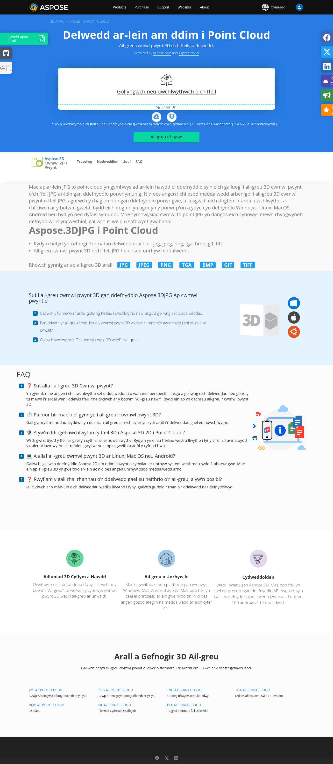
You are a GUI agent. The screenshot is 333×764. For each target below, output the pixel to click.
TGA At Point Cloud (252, 690)
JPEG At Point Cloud (115, 690)
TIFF (248, 265)
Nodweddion (107, 161)
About (204, 7)
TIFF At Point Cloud (183, 705)
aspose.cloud (189, 53)
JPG (124, 265)
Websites (184, 7)
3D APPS (57, 21)
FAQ (138, 161)
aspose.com (162, 53)
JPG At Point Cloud (46, 690)
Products (119, 7)
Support (163, 7)
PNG (166, 265)
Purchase (142, 7)
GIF (228, 265)
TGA (186, 265)
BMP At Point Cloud (46, 705)
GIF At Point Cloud (114, 705)
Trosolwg (84, 161)
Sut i (127, 161)
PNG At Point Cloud (183, 690)
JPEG (144, 265)
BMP (207, 265)
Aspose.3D (54, 159)
